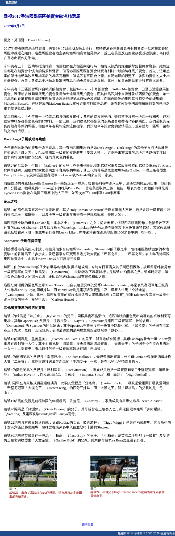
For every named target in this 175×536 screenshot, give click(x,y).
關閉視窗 (87, 524)
